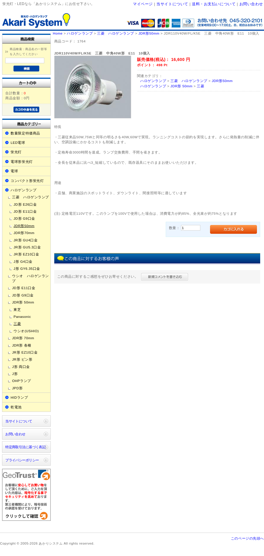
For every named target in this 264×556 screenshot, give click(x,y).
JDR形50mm (23, 226)
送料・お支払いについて (214, 4)
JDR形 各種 (21, 345)
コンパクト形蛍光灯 (27, 181)
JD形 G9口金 (24, 218)
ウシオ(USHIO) (26, 331)
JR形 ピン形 (22, 359)
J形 (15, 374)
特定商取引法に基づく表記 (25, 447)
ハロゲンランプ (23, 190)
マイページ (143, 4)
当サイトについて (172, 4)
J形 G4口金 (23, 261)
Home (57, 33)
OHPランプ (21, 381)
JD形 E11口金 (25, 211)
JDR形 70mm (23, 338)
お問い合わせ (251, 4)
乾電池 (16, 407)
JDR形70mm (23, 233)
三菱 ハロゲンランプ (30, 197)
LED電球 (18, 142)
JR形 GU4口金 (25, 240)
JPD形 (17, 388)
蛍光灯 (16, 152)
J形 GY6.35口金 (26, 268)
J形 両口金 (21, 367)
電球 (14, 171)
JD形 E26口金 (25, 204)
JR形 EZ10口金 (26, 254)
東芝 (17, 309)
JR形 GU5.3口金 (27, 247)
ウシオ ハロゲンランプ (30, 278)
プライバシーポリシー (22, 460)
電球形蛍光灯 (22, 161)
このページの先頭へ (247, 538)
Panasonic (22, 316)
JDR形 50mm (23, 302)
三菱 (17, 323)
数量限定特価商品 (25, 133)
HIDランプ (19, 397)
